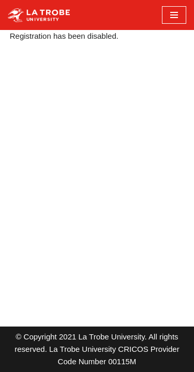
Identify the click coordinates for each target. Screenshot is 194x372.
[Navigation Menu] (174, 15)
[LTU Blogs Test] (39, 15)
